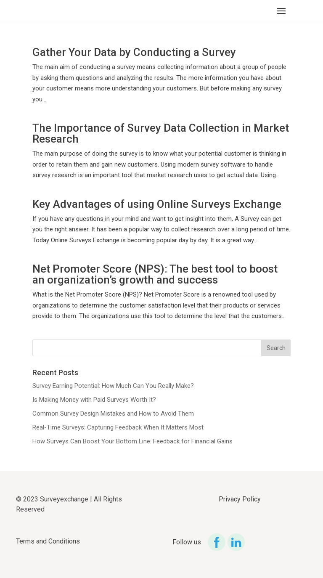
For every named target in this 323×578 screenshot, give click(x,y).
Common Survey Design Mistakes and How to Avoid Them (113, 413)
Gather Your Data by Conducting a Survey (134, 52)
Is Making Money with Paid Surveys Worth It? (94, 399)
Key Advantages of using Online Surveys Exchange (156, 204)
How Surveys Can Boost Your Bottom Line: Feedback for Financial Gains (132, 441)
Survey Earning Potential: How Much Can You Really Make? (113, 386)
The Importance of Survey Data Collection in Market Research (160, 133)
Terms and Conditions (48, 541)
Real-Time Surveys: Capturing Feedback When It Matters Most (118, 427)
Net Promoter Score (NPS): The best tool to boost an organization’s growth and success (155, 274)
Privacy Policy (240, 499)
